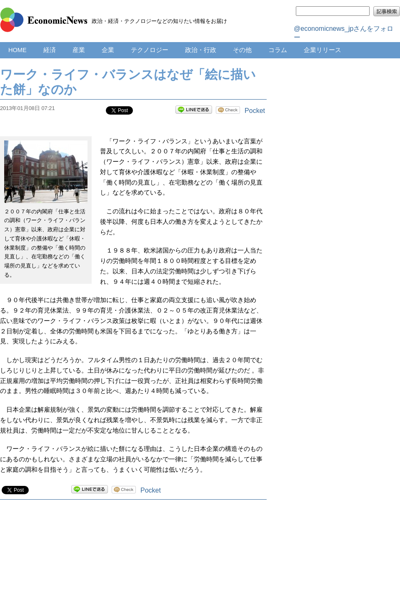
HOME (17, 50)
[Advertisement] (133, 562)
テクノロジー (149, 50)
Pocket (255, 110)
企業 (108, 50)
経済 (49, 50)
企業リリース (322, 50)
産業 (78, 50)
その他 (242, 50)
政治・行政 (200, 50)
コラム (277, 50)
